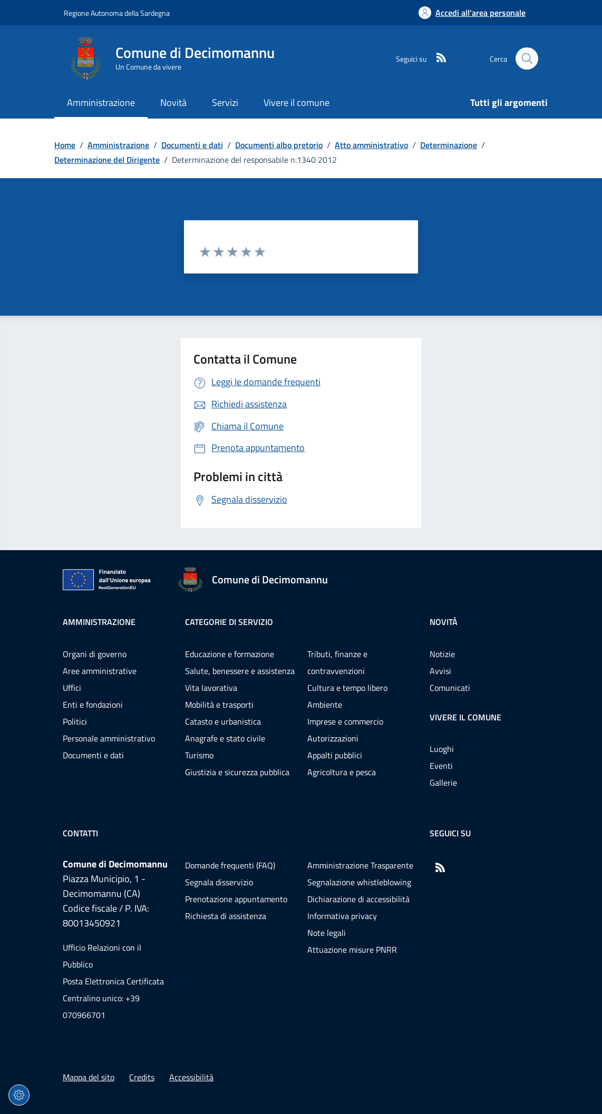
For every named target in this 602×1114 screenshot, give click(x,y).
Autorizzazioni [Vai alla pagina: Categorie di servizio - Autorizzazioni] (332, 738)
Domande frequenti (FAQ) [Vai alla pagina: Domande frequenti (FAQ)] (230, 865)
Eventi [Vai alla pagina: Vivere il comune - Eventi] (441, 765)
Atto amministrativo (371, 145)
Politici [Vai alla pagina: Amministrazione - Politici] (75, 721)
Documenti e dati (192, 145)
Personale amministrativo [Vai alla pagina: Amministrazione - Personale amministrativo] (109, 738)
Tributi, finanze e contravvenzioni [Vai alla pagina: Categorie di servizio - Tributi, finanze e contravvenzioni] (337, 662)
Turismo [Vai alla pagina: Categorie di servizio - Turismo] (199, 755)
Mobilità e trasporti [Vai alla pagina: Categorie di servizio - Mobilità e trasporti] (219, 704)
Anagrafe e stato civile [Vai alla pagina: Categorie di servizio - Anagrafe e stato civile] (225, 738)
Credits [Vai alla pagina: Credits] (141, 1077)
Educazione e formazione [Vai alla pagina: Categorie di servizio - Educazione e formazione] (229, 654)
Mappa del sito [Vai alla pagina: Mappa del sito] (88, 1077)
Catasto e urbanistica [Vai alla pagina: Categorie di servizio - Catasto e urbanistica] (223, 721)
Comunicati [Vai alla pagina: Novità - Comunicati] (450, 687)
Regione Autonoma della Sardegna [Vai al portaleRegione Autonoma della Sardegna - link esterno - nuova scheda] (117, 12)
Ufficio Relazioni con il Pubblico (102, 956)
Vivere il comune (465, 717)
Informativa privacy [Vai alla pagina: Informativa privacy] (342, 916)
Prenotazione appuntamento (236, 899)
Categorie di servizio (229, 621)
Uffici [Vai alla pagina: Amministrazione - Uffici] (72, 687)
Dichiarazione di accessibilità (358, 899)
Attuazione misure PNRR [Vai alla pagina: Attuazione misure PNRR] (352, 949)
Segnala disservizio (219, 882)
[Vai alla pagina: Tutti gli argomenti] (503, 104)
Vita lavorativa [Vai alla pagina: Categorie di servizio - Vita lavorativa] (211, 687)
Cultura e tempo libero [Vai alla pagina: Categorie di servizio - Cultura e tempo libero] (347, 687)
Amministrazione (118, 145)
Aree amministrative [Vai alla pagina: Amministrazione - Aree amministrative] (100, 671)
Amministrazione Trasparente (360, 865)
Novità (444, 621)
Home (64, 145)
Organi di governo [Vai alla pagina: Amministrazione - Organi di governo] (95, 654)
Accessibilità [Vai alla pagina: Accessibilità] (191, 1077)
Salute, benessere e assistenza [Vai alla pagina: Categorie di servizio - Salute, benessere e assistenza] (240, 671)
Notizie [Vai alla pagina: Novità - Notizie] (442, 654)
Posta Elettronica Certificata (113, 981)
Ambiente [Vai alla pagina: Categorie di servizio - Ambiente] (324, 704)
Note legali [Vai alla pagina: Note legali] (326, 932)
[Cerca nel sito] (527, 58)
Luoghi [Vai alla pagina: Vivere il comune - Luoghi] (442, 748)
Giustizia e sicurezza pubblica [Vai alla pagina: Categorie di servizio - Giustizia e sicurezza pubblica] (237, 772)
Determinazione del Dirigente (107, 159)
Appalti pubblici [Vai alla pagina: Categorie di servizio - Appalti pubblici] (334, 755)
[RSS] (437, 58)
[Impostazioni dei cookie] (19, 1095)
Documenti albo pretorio (279, 145)
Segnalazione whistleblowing (359, 882)
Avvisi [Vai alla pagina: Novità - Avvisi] (440, 671)
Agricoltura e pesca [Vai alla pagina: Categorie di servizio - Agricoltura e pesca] (341, 772)
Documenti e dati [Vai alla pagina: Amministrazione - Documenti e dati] (93, 755)
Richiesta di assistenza (225, 916)
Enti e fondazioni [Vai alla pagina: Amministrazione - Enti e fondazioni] (93, 704)
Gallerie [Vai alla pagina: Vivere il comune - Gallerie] (443, 782)
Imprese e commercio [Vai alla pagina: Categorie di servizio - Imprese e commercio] (345, 721)
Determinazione (448, 145)
